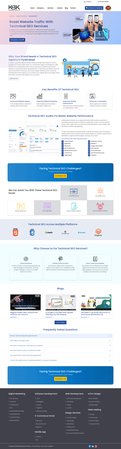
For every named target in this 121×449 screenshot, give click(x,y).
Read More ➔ (14, 317)
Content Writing (15, 417)
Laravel (39, 405)
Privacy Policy (36, 446)
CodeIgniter (40, 402)
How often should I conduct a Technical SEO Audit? (25, 350)
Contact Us (60, 175)
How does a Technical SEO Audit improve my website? (26, 345)
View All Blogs (60, 322)
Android (38, 437)
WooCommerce (41, 424)
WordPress (70, 402)
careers (60, 8)
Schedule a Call (17, 40)
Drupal (69, 405)
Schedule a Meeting (94, 8)
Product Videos (94, 421)
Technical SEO (14, 405)
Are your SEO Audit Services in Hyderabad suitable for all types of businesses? (33, 360)
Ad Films (92, 414)
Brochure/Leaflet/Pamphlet (76, 433)
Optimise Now (13, 78)
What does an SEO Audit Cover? (19, 341)
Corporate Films (94, 424)
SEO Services (14, 398)
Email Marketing (15, 414)
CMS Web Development (74, 398)
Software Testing (42, 411)
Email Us (87, 2)
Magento (39, 427)
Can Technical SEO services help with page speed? (25, 355)
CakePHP (39, 408)
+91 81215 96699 (103, 2)
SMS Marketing (15, 420)
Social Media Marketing (17, 411)
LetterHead (70, 424)
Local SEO (13, 402)
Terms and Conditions (47, 446)
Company (40, 8)
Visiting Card (71, 427)
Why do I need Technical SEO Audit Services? (23, 336)
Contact (73, 8)
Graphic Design (72, 417)
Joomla (69, 408)
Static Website (94, 398)
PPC (11, 408)
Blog (66, 8)
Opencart (39, 421)
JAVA (38, 398)
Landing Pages (94, 405)
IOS (37, 440)
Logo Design (71, 421)
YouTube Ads (93, 417)
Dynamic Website (95, 402)
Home (32, 8)
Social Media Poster (73, 430)
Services (50, 8)
